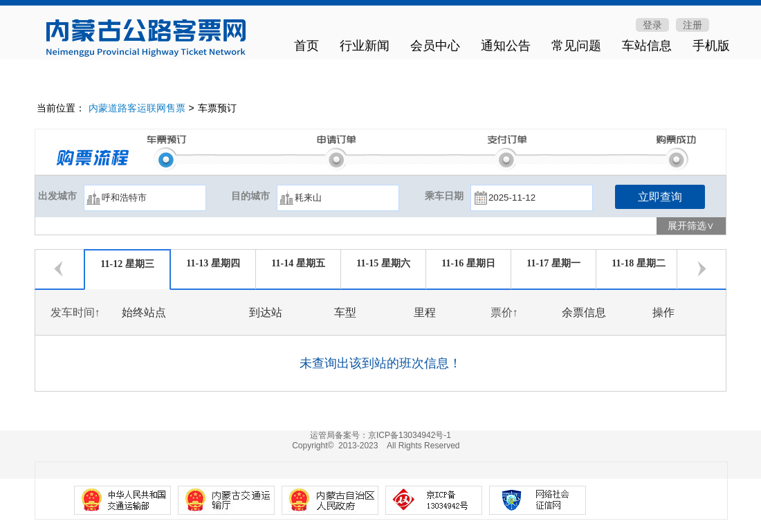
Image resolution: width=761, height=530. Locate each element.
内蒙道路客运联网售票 (137, 107)
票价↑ (504, 312)
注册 (692, 24)
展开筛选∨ (691, 226)
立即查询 (660, 197)
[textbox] (145, 198)
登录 (652, 24)
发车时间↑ (75, 312)
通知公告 (506, 46)
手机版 (711, 46)
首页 (306, 46)
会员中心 (435, 46)
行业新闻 (364, 46)
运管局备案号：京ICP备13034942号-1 (380, 435)
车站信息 (647, 46)
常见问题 (576, 46)
